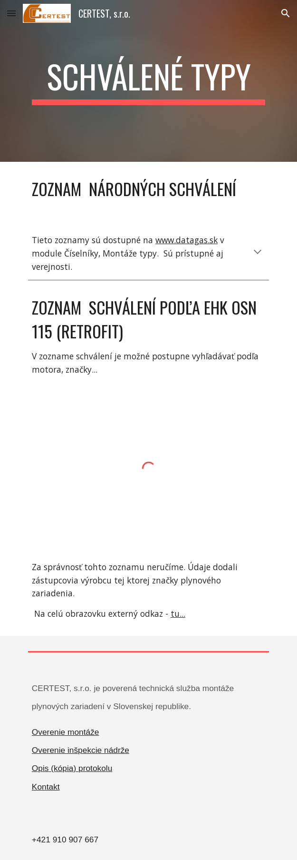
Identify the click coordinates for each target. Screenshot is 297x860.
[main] (148, 81)
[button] (11, 13)
